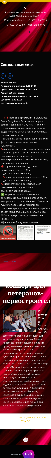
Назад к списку (9, 261)
